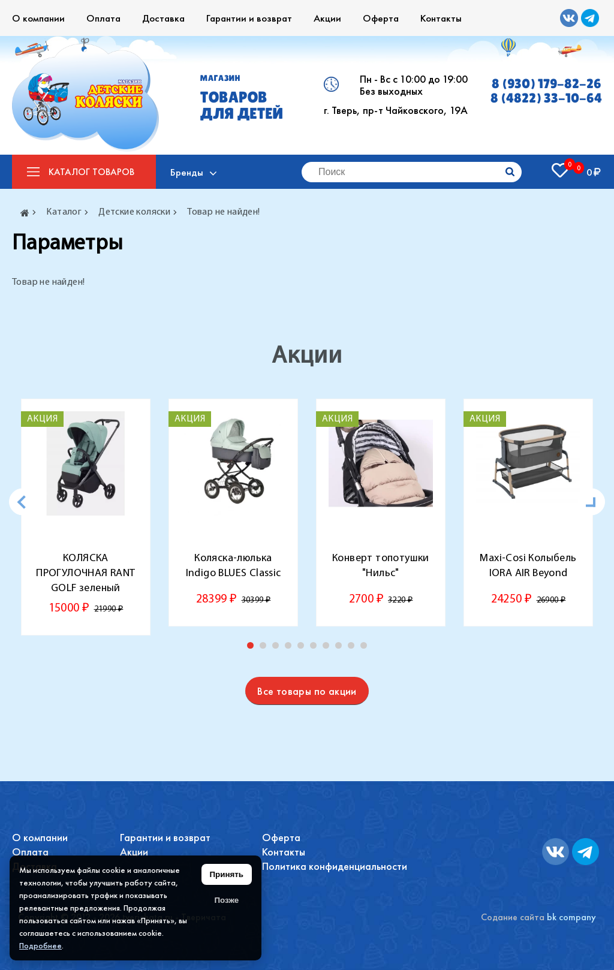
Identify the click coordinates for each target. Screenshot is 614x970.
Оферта (381, 18)
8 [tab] (341, 648)
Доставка (163, 18)
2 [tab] (266, 648)
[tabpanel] (86, 517)
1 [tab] (253, 648)
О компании (38, 18)
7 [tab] (329, 648)
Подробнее (40, 945)
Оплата (103, 18)
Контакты (441, 18)
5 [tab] (303, 648)
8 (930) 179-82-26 (546, 84)
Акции (327, 18)
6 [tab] (316, 648)
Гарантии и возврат (249, 18)
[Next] (591, 502)
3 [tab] (278, 648)
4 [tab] (291, 648)
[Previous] (22, 502)
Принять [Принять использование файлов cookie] (226, 874)
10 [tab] (366, 648)
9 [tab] (354, 648)
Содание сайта (512, 917)
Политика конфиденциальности (334, 866)
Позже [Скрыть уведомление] (226, 900)
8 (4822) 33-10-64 (546, 98)
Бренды (187, 172)
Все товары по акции (307, 691)
